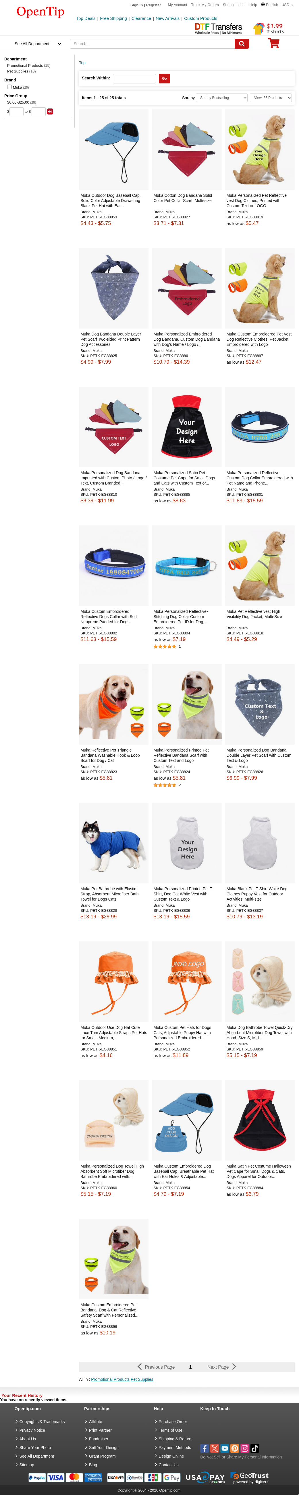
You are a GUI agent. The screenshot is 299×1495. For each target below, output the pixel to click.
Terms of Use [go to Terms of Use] (170, 1430)
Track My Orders (205, 5)
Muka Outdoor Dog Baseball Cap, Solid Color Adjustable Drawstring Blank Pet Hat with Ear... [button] (110, 200)
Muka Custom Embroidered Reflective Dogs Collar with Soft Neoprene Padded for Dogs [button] (108, 616)
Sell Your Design (104, 1447)
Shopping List (234, 5)
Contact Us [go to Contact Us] (169, 1464)
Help (253, 5)
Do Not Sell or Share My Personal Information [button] (241, 1457)
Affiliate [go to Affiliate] (95, 1421)
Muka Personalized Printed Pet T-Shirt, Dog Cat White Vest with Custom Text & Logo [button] (183, 893)
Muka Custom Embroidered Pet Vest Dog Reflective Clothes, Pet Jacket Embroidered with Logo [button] (259, 339)
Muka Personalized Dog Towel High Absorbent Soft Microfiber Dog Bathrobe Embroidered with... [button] (112, 1171)
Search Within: (96, 78)
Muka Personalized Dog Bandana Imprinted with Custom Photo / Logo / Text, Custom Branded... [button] (113, 477)
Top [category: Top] (82, 62)
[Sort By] (222, 98)
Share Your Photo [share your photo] (35, 1447)
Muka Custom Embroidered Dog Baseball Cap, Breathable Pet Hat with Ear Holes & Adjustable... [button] (183, 1171)
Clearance (141, 18)
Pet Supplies (21, 71)
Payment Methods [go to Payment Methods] (175, 1447)
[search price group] (50, 111)
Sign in (136, 5)
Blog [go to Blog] (93, 1464)
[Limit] (271, 98)
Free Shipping (113, 18)
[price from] (16, 111)
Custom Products (200, 18)
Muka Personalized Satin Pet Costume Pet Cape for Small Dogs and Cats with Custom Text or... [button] (184, 477)
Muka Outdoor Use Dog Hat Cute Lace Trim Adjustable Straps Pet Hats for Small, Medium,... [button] (113, 1032)
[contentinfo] (40, 11)
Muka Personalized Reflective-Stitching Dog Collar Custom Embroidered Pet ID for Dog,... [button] (180, 616)
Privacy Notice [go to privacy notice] (32, 1430)
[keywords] (152, 44)
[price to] (39, 111)
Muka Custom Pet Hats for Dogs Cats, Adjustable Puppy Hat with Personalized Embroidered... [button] (182, 1032)
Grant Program (102, 1456)
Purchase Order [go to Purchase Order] (173, 1421)
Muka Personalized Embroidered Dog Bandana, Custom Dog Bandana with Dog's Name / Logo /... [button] (186, 339)
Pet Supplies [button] (142, 1379)
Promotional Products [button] (110, 1379)
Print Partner (100, 1430)
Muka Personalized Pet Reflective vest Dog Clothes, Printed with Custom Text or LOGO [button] (257, 200)
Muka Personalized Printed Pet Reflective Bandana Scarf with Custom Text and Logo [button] (181, 755)
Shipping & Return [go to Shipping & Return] (175, 1439)
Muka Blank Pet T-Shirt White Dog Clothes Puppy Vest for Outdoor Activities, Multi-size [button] (257, 893)
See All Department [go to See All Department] (37, 1456)
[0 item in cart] (273, 45)
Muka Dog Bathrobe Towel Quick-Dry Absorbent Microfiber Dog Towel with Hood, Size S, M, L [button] (260, 1032)
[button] (277, 5)
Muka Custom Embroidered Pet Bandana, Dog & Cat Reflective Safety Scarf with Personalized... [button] (109, 1310)
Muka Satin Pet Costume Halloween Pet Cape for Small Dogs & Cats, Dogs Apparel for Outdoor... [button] (259, 1171)
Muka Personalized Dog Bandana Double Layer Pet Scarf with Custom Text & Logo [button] (259, 755)
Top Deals (86, 18)
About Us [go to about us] (28, 1439)
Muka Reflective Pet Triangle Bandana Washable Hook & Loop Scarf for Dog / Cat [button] (110, 755)
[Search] (242, 44)
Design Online (171, 1456)
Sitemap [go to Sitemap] (27, 1464)
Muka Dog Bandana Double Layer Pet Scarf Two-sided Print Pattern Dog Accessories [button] (110, 339)
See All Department (32, 43)
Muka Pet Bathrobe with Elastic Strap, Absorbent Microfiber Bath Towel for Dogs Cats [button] (109, 893)
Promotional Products (29, 65)
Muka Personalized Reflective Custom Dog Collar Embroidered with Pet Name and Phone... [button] (260, 477)
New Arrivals (168, 18)
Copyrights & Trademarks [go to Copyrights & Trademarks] (42, 1421)
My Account (177, 5)
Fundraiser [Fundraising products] (98, 1439)
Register (153, 5)
